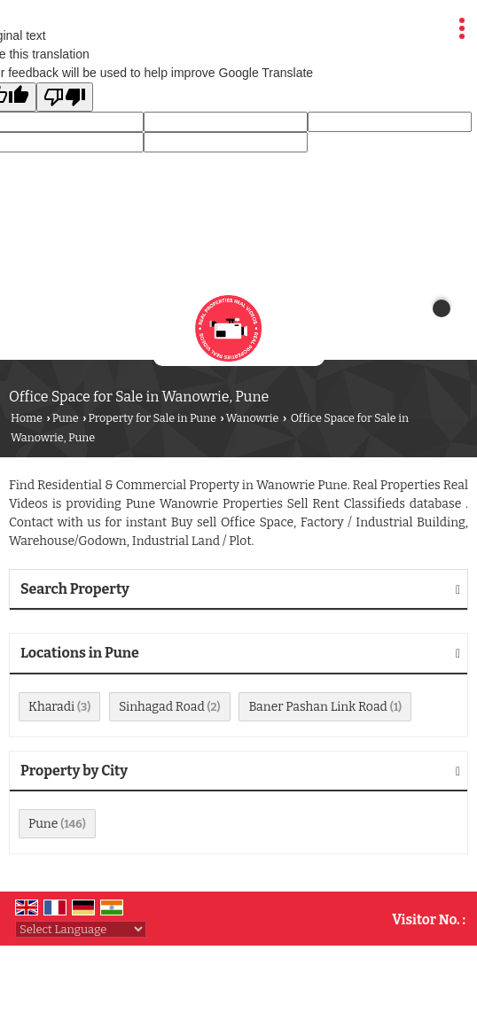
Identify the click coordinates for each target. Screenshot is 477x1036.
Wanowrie (252, 418)
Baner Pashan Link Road (317, 706)
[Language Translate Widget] (80, 929)
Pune (65, 418)
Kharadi (51, 706)
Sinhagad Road (162, 706)
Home (27, 418)
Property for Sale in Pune (152, 418)
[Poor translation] (64, 97)
